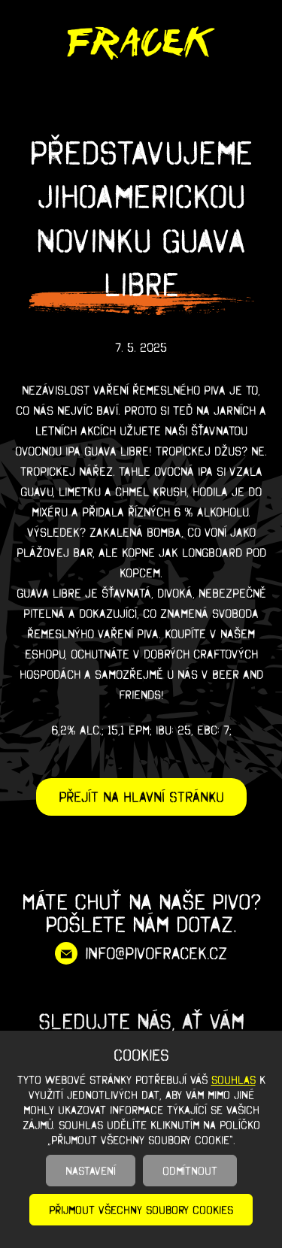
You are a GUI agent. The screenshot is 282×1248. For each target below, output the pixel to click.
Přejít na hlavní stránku (141, 797)
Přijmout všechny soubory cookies (141, 1209)
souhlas (233, 1079)
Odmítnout (189, 1170)
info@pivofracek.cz (156, 953)
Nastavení (90, 1170)
